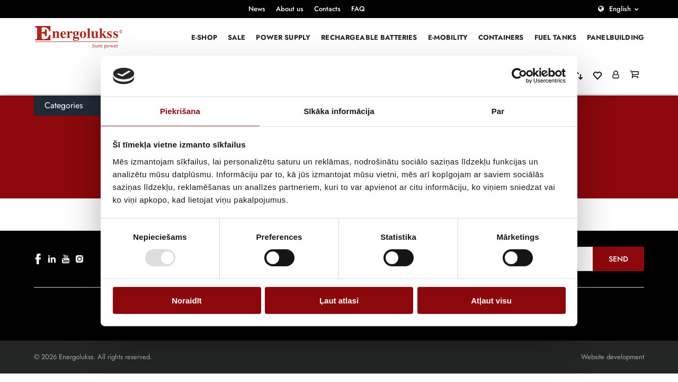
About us (290, 9)
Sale (237, 37)
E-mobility (448, 37)
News (256, 9)
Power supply (283, 37)
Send (618, 259)
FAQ (358, 9)
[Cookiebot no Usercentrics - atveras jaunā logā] (519, 76)
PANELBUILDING (615, 37)
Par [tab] (498, 111)
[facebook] (38, 259)
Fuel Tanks (555, 37)
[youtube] (65, 259)
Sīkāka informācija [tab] (339, 111)
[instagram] (79, 259)
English (620, 9)
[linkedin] (52, 259)
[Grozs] (634, 75)
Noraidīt (187, 300)
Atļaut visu (491, 300)
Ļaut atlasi (339, 300)
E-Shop (204, 37)
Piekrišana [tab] (180, 111)
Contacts (327, 9)
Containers (501, 37)
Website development (612, 357)
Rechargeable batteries (369, 37)
